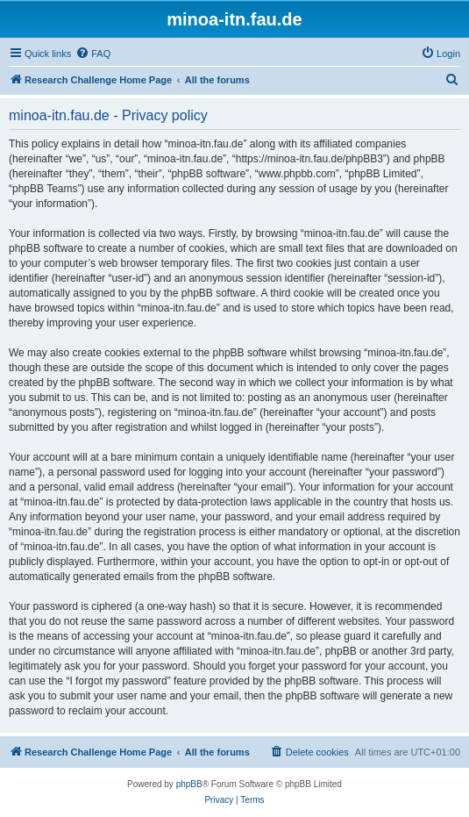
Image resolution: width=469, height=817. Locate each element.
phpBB (189, 784)
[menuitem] (92, 53)
